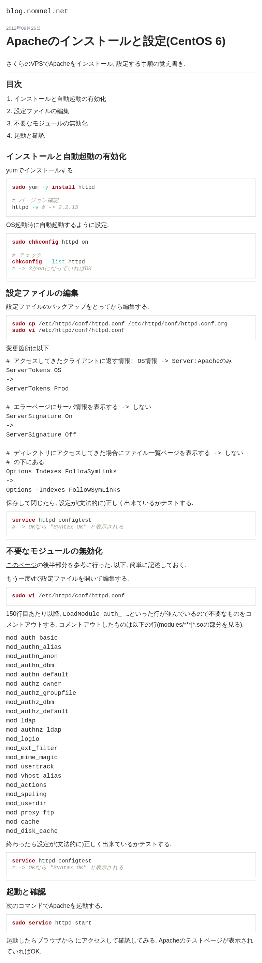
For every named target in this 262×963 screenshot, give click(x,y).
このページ (21, 565)
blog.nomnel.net (37, 11)
